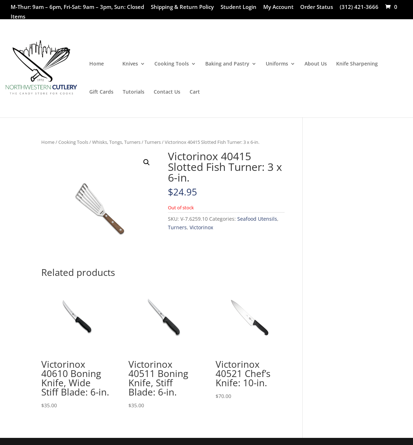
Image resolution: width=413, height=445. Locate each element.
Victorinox (201, 227)
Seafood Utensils (257, 218)
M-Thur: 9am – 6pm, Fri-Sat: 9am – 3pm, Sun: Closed (77, 7)
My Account (278, 7)
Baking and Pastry (227, 64)
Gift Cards (101, 92)
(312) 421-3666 (359, 7)
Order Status (316, 7)
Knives (130, 64)
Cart (195, 92)
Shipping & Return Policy (182, 7)
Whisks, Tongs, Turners (116, 142)
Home (96, 64)
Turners (152, 142)
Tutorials (133, 92)
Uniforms (277, 64)
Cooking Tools (171, 64)
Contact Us (167, 92)
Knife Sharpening (357, 64)
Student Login (238, 7)
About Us (316, 64)
